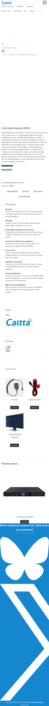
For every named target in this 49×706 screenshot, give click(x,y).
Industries (20, 6)
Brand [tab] (26, 191)
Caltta (3, 6)
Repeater (12, 55)
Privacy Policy (24, 705)
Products (10, 6)
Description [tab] (12, 191)
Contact (32, 11)
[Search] (3, 51)
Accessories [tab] (24, 196)
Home (5, 55)
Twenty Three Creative (36, 702)
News (25, 11)
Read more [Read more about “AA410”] (14, 407)
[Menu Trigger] (45, 2)
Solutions (30, 6)
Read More (34, 407)
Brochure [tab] (38, 191)
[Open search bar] (2, 44)
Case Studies (17, 11)
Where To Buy (6, 11)
